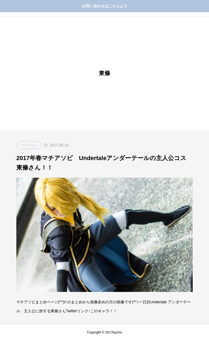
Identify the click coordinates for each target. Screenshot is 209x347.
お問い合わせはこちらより (104, 6)
